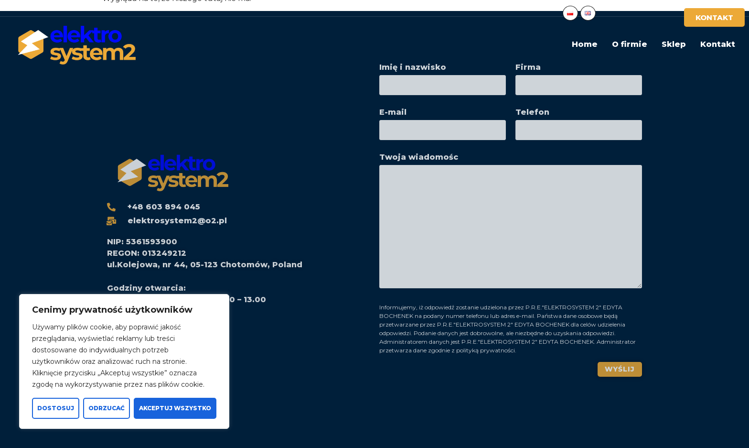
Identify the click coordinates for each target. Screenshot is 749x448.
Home (585, 44)
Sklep (674, 44)
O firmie (629, 44)
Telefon (578, 121)
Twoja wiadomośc (510, 223)
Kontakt (717, 44)
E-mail (442, 121)
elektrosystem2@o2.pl (135, 7)
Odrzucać (106, 408)
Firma (578, 76)
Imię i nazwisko (442, 76)
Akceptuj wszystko (175, 408)
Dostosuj (55, 408)
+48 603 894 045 (42, 7)
